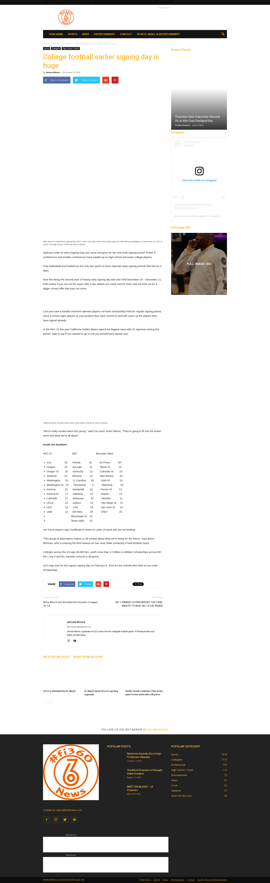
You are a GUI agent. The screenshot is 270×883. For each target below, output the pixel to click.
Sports (110, 2)
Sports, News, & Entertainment (160, 2)
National (176, 790)
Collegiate (56, 48)
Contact (140, 2)
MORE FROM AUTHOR (87, 657)
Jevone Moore (53, 72)
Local (174, 785)
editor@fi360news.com (69, 810)
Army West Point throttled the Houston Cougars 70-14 (70, 604)
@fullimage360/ (156, 729)
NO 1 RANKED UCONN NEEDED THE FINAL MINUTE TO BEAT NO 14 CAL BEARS (139, 604)
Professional (178, 764)
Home (46, 43)
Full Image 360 (180, 227)
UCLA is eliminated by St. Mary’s (59, 691)
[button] (223, 34)
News (117, 2)
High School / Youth (71, 48)
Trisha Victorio (182, 125)
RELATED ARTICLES (56, 657)
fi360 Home (99, 2)
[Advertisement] (164, 17)
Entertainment (129, 2)
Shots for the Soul (181, 795)
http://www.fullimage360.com (79, 627)
